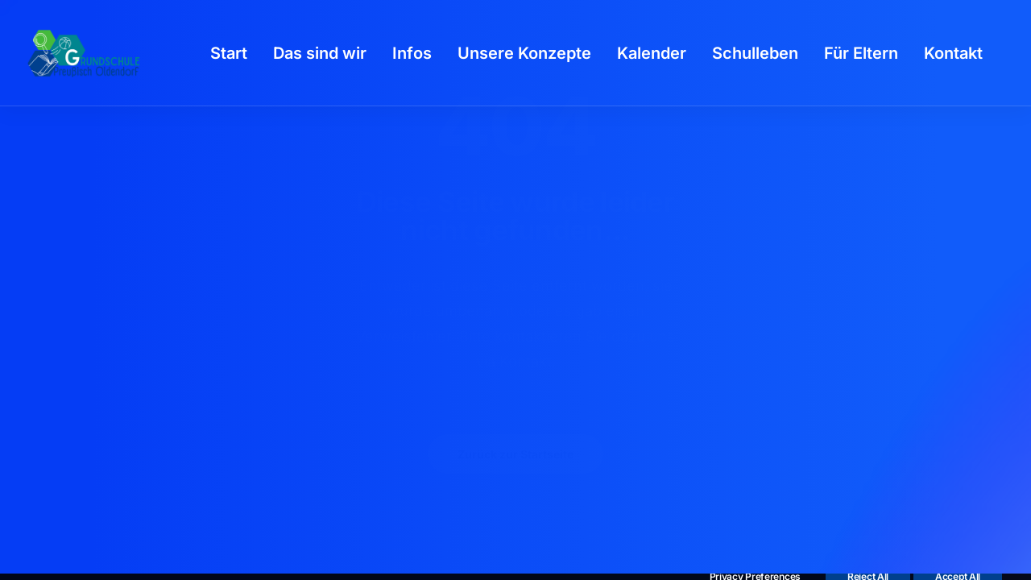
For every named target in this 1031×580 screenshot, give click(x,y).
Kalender (651, 53)
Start (228, 53)
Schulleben (755, 53)
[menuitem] (229, 53)
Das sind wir (319, 53)
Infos (412, 53)
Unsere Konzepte (524, 53)
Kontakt (953, 53)
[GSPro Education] (83, 53)
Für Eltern (861, 53)
